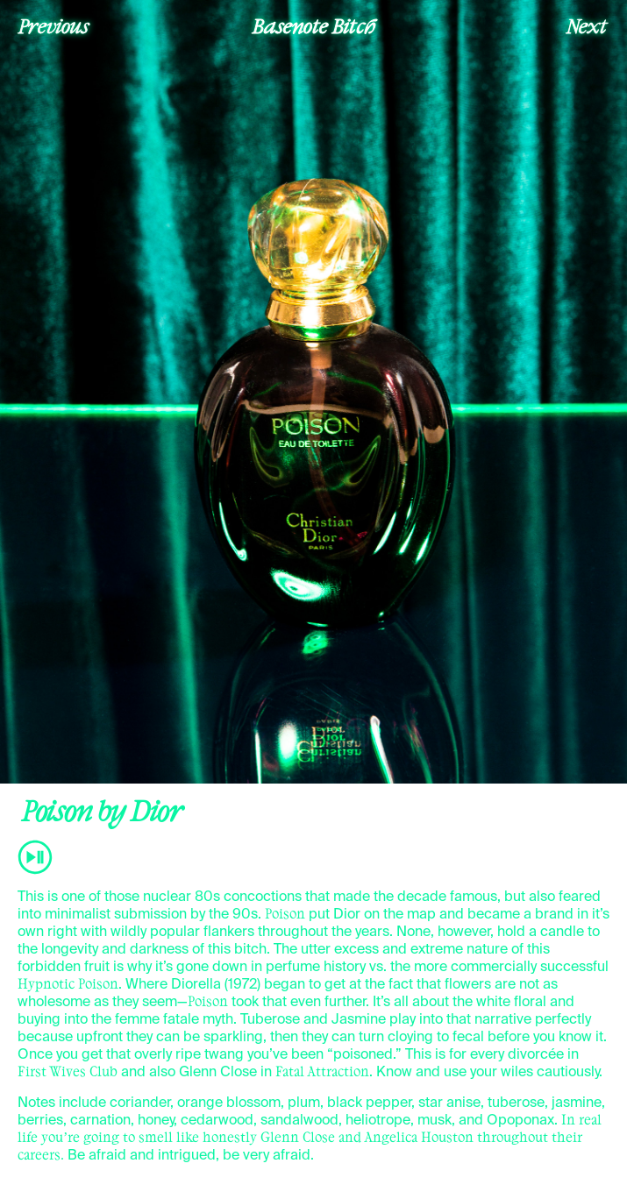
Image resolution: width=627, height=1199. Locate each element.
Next (586, 25)
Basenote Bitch (314, 25)
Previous (53, 25)
